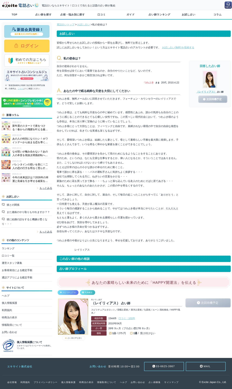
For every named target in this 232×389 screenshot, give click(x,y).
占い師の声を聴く (75, 338)
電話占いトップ (65, 24)
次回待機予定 (209, 302)
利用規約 (7, 310)
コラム (218, 14)
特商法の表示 (9, 317)
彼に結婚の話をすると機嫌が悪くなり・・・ (24, 221)
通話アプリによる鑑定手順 (17, 277)
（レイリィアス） (206, 91)
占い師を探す (43, 14)
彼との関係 (12, 204)
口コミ (102, 14)
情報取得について (12, 324)
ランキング (8, 248)
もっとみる (46, 188)
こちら (20, 89)
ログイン (29, 45)
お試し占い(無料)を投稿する (178, 47)
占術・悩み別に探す (72, 14)
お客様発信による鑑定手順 (17, 270)
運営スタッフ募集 (12, 262)
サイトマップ (171, 382)
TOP (14, 14)
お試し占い (188, 14)
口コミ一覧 (8, 255)
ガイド (131, 14)
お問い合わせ (9, 332)
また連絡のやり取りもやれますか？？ (28, 212)
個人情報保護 (9, 302)
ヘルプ (5, 295)
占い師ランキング (159, 14)
